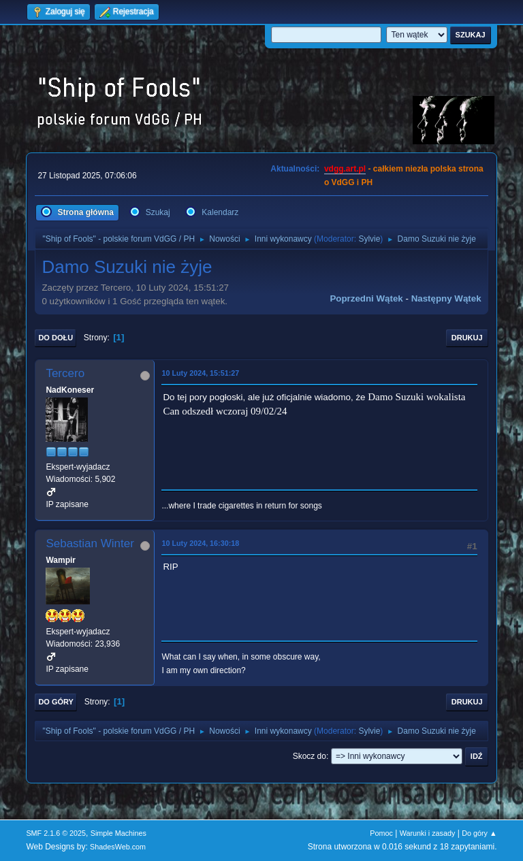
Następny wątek (446, 298)
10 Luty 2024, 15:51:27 (200, 373)
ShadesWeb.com (118, 847)
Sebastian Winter (89, 543)
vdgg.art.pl (345, 169)
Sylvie (369, 239)
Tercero (65, 373)
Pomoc (381, 833)
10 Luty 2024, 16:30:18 (200, 543)
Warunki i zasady (428, 833)
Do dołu (55, 338)
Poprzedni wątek (366, 298)
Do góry (56, 702)
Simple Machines (118, 833)
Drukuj (467, 338)
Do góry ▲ (479, 833)
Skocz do (309, 756)
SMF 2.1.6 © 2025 (56, 833)
